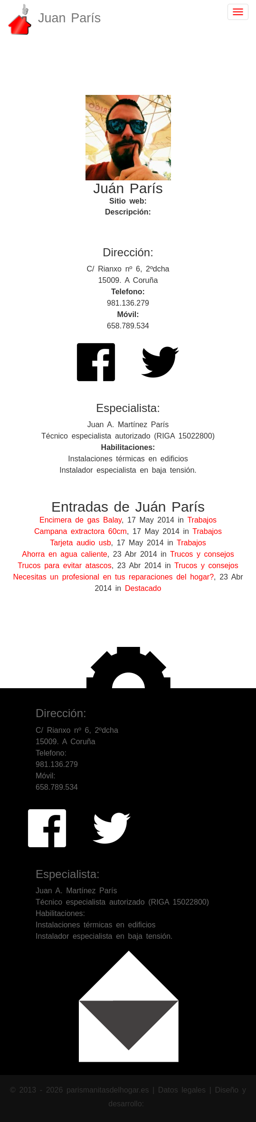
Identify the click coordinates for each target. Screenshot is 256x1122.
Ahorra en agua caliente (64, 554)
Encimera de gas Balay (80, 520)
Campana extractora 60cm (80, 531)
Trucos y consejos (202, 554)
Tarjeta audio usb (80, 543)
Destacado (143, 588)
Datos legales (183, 1090)
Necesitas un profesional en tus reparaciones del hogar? (113, 577)
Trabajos (202, 520)
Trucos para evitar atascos (65, 565)
